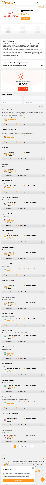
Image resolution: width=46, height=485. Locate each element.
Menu (18, 2)
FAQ (6, 481)
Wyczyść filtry (41, 106)
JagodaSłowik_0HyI (12, 117)
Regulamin (17, 481)
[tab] (23, 453)
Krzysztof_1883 (11, 252)
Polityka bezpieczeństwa (28, 482)
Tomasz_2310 (11, 302)
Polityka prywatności (39, 481)
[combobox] (11, 98)
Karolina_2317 (11, 285)
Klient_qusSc (11, 152)
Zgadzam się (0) (9, 124)
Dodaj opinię (25, 18)
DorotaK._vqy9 (10, 136)
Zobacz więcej (23, 88)
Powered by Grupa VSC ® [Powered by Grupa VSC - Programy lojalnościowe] (6, 478)
